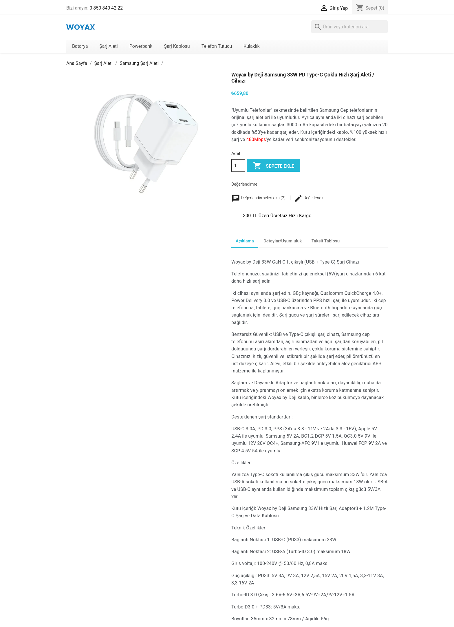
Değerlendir (309, 197)
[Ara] (349, 26)
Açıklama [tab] (245, 241)
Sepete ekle (273, 166)
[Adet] (238, 165)
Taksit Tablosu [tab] (326, 241)
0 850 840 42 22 (106, 8)
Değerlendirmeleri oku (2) (259, 197)
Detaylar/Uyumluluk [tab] (282, 241)
